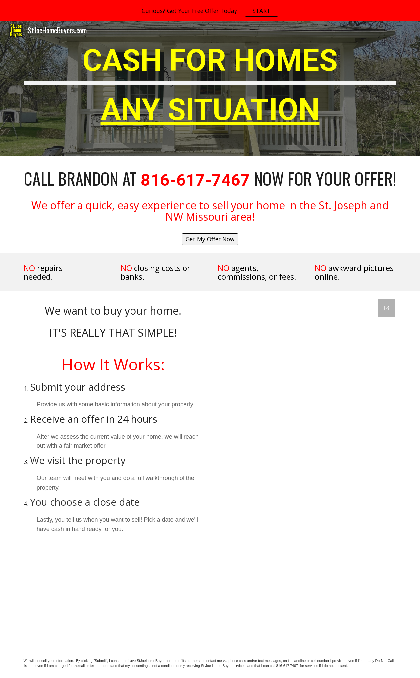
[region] (210, 10)
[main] (210, 88)
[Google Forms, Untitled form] (307, 469)
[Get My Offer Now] (210, 239)
